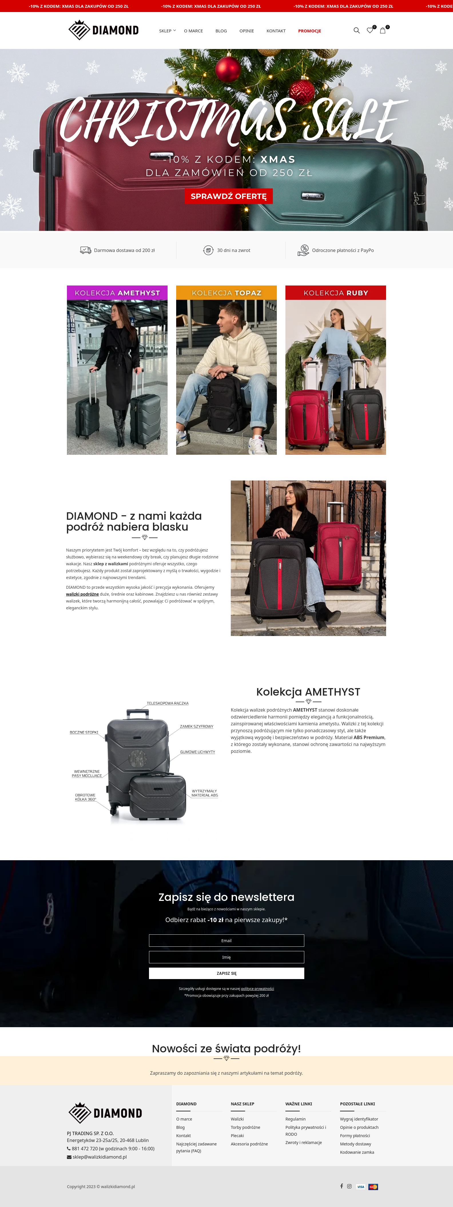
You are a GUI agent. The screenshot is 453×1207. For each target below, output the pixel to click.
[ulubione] (370, 30)
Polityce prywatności (257, 988)
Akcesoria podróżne (249, 1144)
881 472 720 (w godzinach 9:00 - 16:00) (110, 1148)
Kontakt (276, 31)
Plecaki (237, 1135)
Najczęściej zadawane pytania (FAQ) (196, 1147)
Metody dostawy (355, 1144)
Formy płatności (355, 1135)
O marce (193, 31)
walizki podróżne (82, 594)
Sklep (165, 31)
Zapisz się (227, 973)
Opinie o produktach (359, 1127)
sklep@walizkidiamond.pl (97, 1157)
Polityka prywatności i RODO (305, 1131)
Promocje (309, 31)
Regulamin (295, 1119)
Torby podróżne (245, 1127)
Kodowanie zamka (357, 1152)
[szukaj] (357, 30)
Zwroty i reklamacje (303, 1142)
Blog (221, 31)
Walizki (237, 1119)
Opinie (246, 31)
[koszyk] (383, 30)
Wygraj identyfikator (359, 1119)
